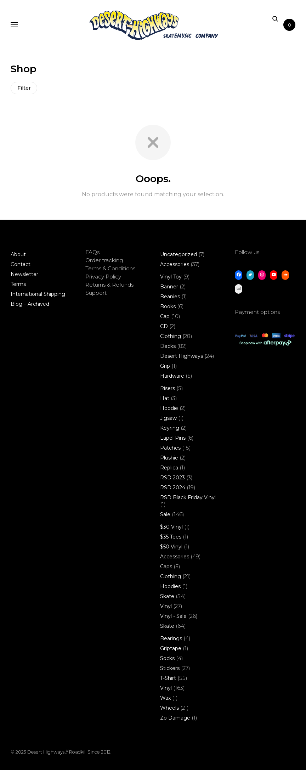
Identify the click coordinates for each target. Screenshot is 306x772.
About (18, 256)
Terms (18, 286)
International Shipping (38, 296)
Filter (25, 89)
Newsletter (24, 276)
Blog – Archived (30, 306)
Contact (20, 266)
